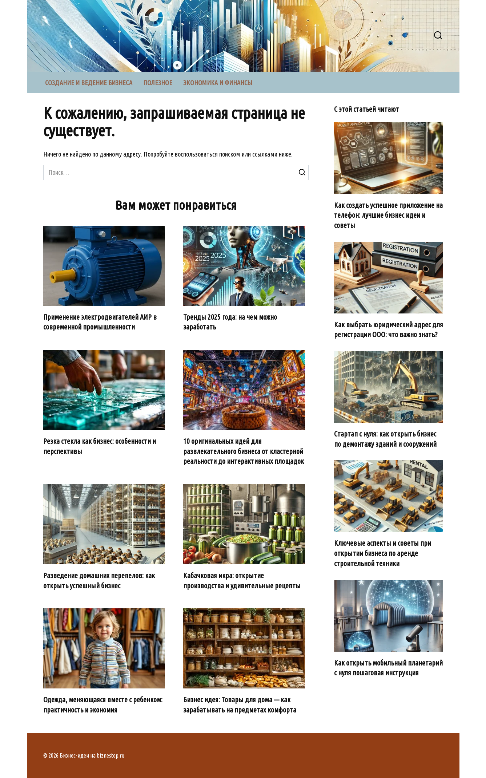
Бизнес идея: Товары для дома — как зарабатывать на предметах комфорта (239, 705)
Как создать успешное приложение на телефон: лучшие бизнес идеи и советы (388, 215)
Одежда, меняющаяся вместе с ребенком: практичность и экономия (102, 705)
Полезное (157, 82)
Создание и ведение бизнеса (88, 82)
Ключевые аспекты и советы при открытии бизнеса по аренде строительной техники (382, 553)
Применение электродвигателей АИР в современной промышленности (100, 322)
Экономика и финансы (217, 82)
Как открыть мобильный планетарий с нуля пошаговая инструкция (388, 668)
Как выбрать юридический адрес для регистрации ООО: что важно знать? (388, 330)
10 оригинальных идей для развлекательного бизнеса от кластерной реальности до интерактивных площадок (243, 451)
